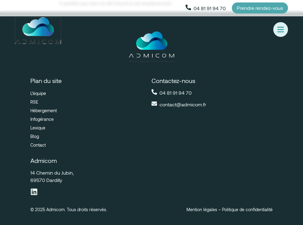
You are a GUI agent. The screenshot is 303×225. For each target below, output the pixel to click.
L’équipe (38, 93)
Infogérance (42, 119)
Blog (34, 136)
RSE (34, 102)
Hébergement (43, 110)
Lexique (37, 127)
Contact (38, 145)
